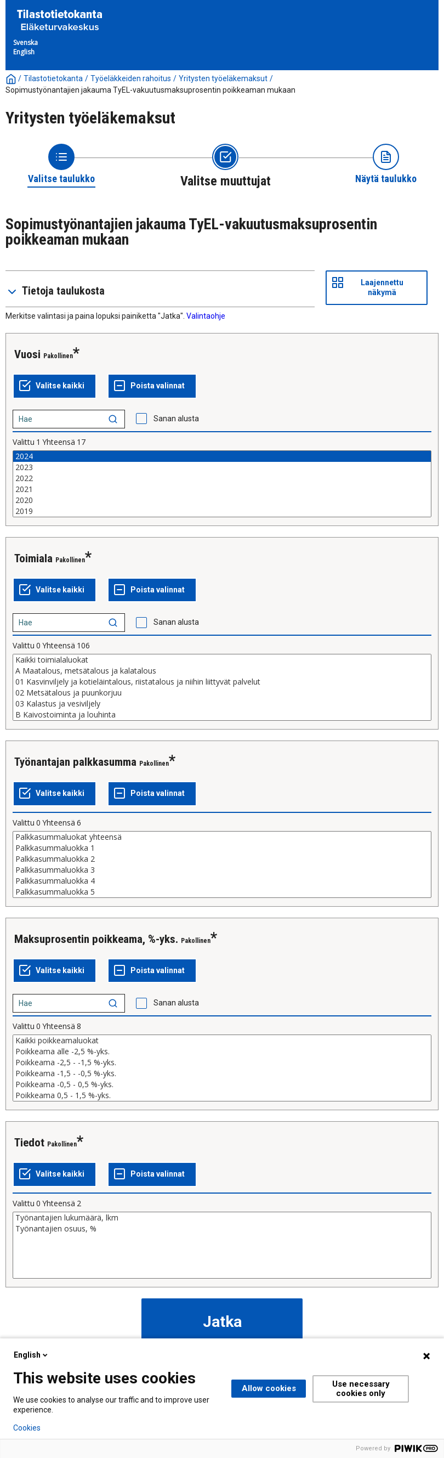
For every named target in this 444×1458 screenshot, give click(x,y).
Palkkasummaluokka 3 (222, 869)
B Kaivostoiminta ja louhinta (222, 714)
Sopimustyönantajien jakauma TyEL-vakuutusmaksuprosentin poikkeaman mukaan (150, 90)
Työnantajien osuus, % (222, 1228)
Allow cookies (269, 1388)
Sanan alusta (176, 418)
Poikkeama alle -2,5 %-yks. (222, 1051)
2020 (222, 500)
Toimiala (33, 558)
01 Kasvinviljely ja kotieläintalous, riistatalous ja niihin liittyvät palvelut (222, 681)
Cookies (27, 1427)
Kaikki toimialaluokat (222, 659)
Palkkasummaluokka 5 (222, 891)
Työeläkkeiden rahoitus (130, 78)
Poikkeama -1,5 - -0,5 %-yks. (222, 1073)
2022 (222, 478)
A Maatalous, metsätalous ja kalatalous (222, 670)
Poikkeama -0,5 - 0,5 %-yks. (222, 1084)
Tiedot (29, 1142)
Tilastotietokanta (53, 78)
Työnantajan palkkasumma (75, 761)
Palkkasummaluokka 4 (222, 880)
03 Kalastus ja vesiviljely (222, 703)
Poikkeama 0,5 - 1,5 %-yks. (222, 1095)
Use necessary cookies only (361, 1388)
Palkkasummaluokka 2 (222, 859)
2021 (222, 489)
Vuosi (27, 354)
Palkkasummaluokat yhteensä (222, 837)
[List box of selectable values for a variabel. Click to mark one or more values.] (222, 483)
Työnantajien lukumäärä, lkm (222, 1217)
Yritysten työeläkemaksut (223, 78)
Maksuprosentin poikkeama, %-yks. (96, 939)
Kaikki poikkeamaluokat (222, 1040)
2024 (222, 456)
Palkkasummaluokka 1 (222, 848)
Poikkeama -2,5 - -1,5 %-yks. (222, 1062)
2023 (222, 467)
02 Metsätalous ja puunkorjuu (222, 692)
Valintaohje (205, 316)
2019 (222, 511)
